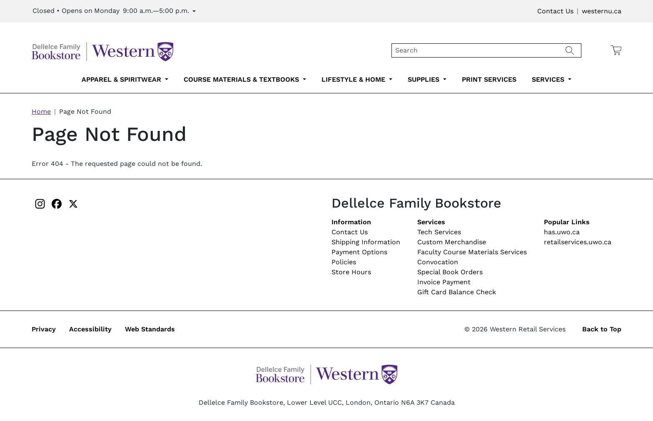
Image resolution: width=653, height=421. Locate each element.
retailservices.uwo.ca (577, 242)
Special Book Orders (450, 272)
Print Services (489, 79)
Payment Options (359, 252)
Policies (343, 262)
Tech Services (439, 232)
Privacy (44, 329)
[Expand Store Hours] (114, 11)
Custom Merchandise (451, 242)
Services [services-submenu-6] (549, 79)
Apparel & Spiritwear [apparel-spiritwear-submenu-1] (122, 79)
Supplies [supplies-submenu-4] (424, 79)
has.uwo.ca (562, 232)
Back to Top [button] (601, 329)
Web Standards (150, 329)
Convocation (437, 262)
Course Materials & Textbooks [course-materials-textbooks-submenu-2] (242, 79)
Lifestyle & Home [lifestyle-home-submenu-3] (354, 79)
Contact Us (555, 11)
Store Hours (351, 272)
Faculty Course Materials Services (472, 252)
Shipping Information (365, 242)
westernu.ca (601, 11)
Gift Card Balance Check (456, 292)
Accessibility (90, 329)
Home (41, 111)
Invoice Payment (444, 282)
